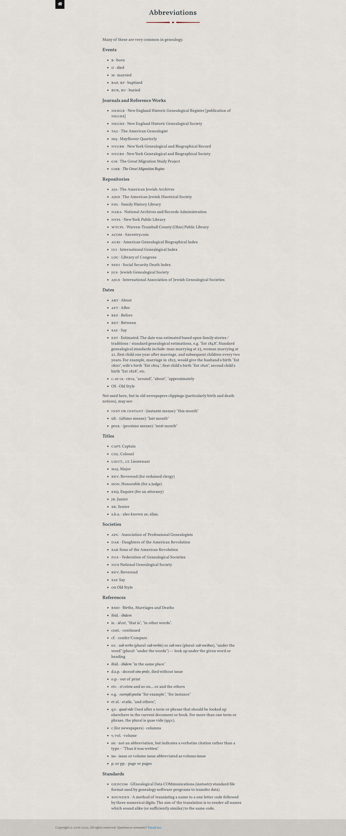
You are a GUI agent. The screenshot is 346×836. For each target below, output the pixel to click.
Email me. (155, 827)
